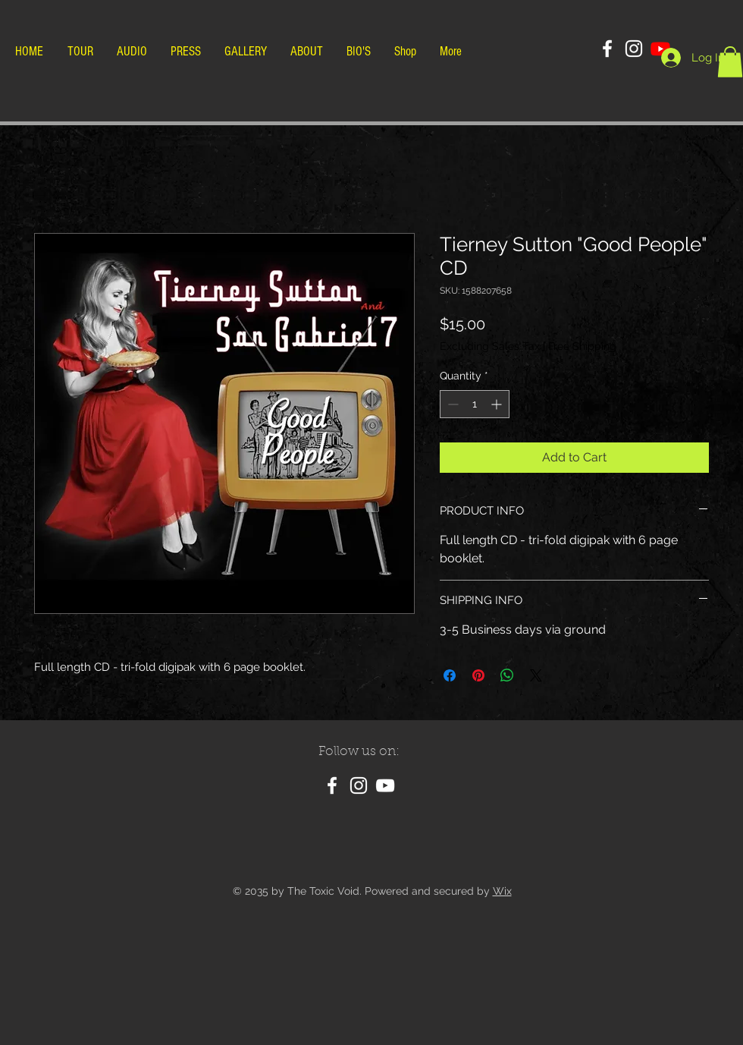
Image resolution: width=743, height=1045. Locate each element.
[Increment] (497, 404)
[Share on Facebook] (449, 675)
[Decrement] (451, 404)
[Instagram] (633, 48)
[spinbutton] (474, 404)
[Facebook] (607, 48)
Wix (502, 891)
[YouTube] (385, 785)
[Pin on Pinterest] (478, 675)
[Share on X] (536, 675)
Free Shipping (582, 346)
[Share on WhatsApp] (507, 675)
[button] (730, 61)
